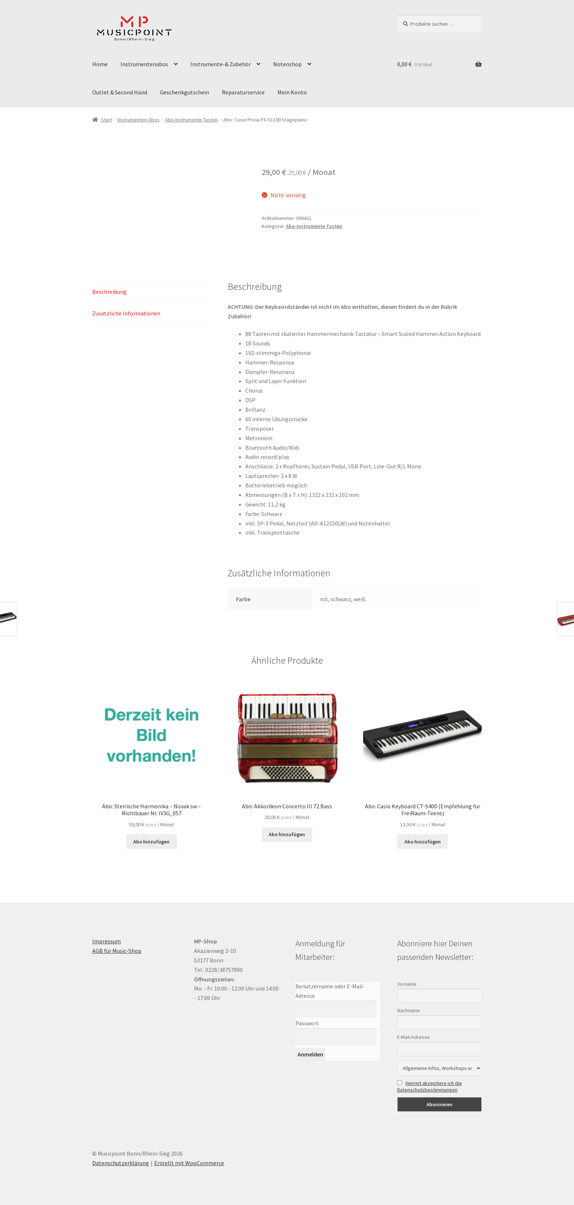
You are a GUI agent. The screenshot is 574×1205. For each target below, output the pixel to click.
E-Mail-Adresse (413, 1037)
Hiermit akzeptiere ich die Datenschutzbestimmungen (429, 1086)
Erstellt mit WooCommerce (189, 1163)
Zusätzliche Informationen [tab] (126, 313)
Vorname (407, 984)
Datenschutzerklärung (120, 1163)
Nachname (408, 1010)
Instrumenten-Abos (139, 119)
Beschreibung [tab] (109, 291)
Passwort (307, 1023)
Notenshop (287, 64)
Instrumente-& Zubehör (220, 64)
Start (106, 119)
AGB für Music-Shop (116, 950)
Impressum (106, 941)
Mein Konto (292, 92)
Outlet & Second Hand (119, 92)
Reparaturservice (243, 92)
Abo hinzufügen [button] (151, 841)
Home (100, 64)
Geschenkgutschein (184, 92)
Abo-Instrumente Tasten (191, 119)
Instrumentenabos (144, 64)
